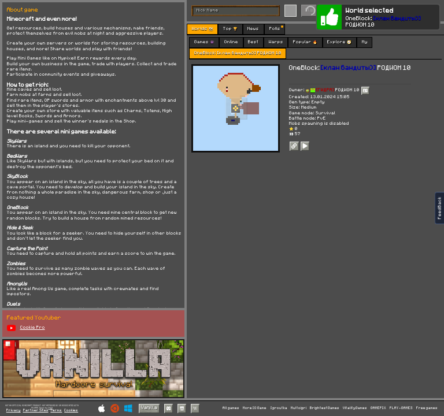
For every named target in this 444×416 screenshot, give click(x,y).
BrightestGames (324, 408)
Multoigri (298, 408)
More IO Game (255, 408)
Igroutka (279, 408)
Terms (56, 410)
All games (231, 408)
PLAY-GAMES (401, 408)
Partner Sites (36, 410)
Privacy (13, 410)
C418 (50, 407)
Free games (427, 408)
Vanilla (149, 408)
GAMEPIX (378, 408)
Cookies (71, 410)
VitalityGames (355, 408)
